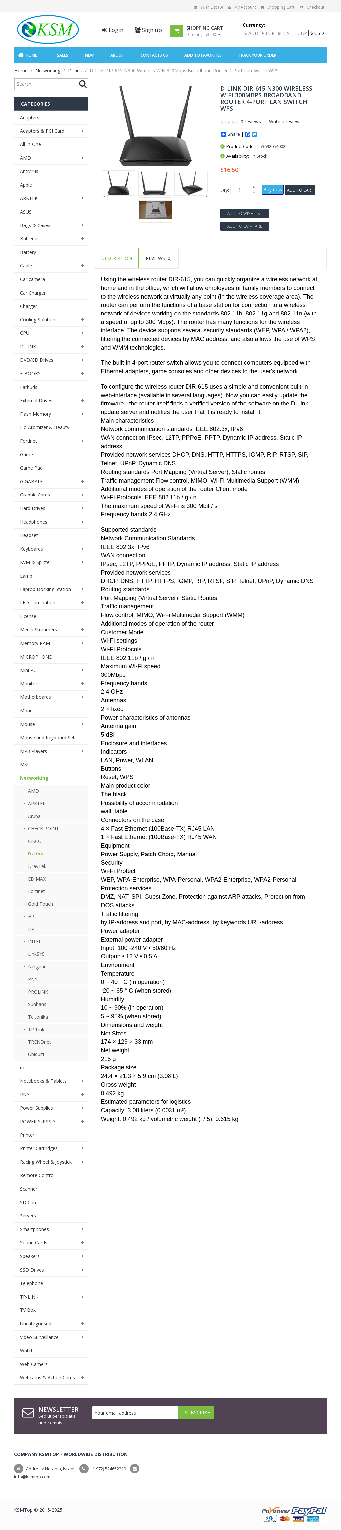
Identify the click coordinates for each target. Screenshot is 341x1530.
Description (116, 258)
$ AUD (251, 33)
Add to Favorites (203, 55)
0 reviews (251, 121)
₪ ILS (284, 33)
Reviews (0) (159, 258)
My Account (242, 7)
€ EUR (268, 33)
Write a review (284, 121)
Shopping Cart (277, 7)
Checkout (312, 7)
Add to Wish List (244, 213)
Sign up (148, 30)
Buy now (272, 189)
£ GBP (300, 33)
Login (112, 30)
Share (230, 134)
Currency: (254, 25)
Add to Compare (244, 226)
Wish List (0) (208, 7)
